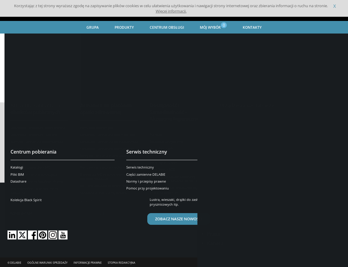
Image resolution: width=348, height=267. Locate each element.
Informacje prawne (88, 263)
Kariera (215, 243)
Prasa (213, 233)
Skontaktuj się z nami (232, 209)
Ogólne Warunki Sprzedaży (47, 263)
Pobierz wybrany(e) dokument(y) (174, 167)
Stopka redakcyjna (121, 263)
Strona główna (20, 40)
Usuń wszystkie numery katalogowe (45, 140)
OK (103, 213)
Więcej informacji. (171, 11)
